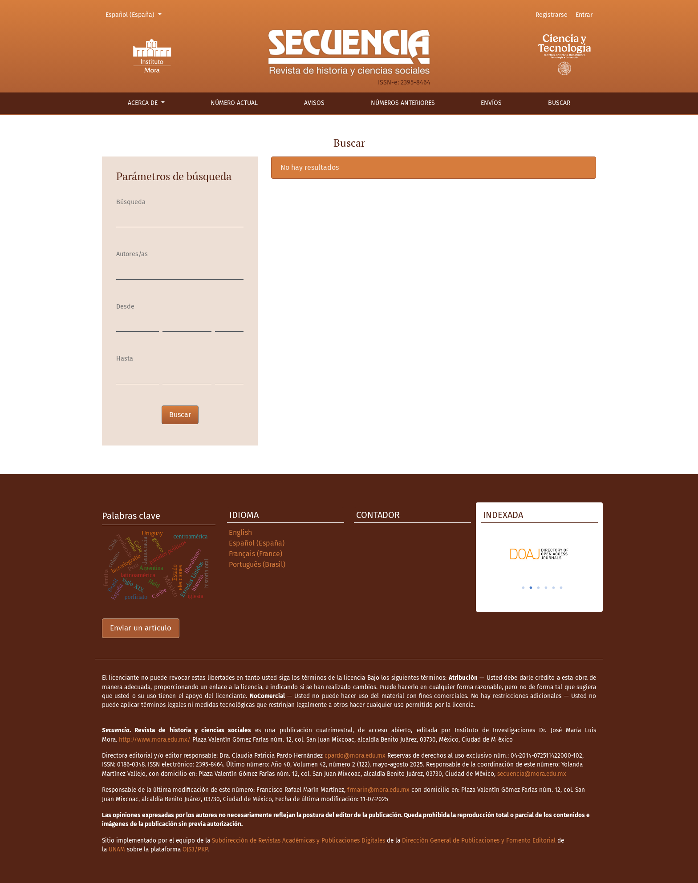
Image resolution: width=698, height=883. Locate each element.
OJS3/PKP (195, 849)
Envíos (491, 103)
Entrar (584, 15)
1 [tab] (523, 587)
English (240, 532)
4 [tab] (546, 587)
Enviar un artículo (140, 628)
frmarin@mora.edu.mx (378, 790)
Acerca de (143, 103)
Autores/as (132, 254)
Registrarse (552, 15)
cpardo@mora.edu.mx (355, 755)
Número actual (234, 103)
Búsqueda (131, 202)
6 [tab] (561, 587)
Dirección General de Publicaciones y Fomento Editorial (479, 840)
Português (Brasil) (257, 564)
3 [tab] (538, 587)
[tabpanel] (539, 554)
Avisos (314, 103)
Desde (125, 306)
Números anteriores (403, 103)
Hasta (124, 358)
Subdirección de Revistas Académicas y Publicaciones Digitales (298, 840)
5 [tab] (553, 587)
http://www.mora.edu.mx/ (155, 739)
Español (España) (135, 14)
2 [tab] (531, 587)
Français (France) (255, 554)
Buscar (559, 103)
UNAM (117, 849)
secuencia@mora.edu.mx (531, 774)
